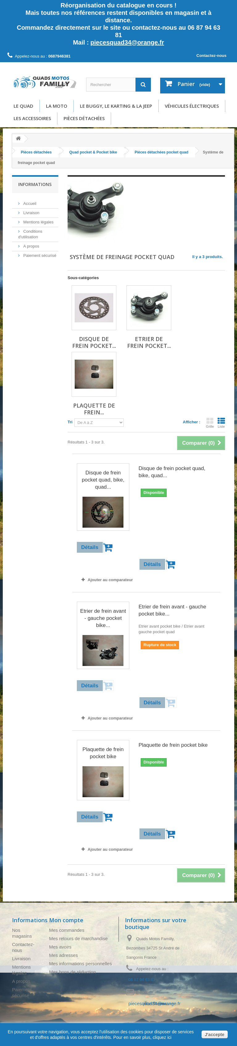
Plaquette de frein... (94, 409)
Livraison (31, 210)
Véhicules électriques (192, 106)
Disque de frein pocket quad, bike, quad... (103, 480)
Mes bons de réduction (72, 972)
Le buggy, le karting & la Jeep (116, 106)
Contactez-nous (212, 55)
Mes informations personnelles (80, 963)
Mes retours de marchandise (78, 938)
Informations (35, 184)
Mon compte (66, 920)
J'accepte (214, 1034)
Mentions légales (37, 219)
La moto (56, 106)
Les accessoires (32, 118)
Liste (221, 422)
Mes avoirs (60, 946)
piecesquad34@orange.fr (127, 42)
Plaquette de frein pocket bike (102, 752)
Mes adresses (63, 955)
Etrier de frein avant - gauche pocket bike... (103, 618)
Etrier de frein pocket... (149, 342)
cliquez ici (162, 1037)
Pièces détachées (84, 118)
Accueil (29, 201)
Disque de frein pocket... (94, 342)
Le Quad (23, 106)
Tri (70, 422)
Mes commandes (66, 930)
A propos (30, 243)
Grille (210, 422)
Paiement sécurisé (39, 253)
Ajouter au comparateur (110, 579)
